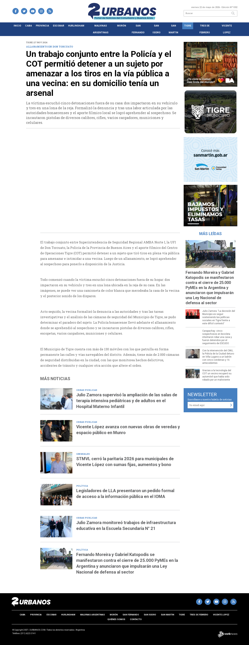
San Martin (173, 29)
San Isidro (156, 29)
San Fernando (138, 29)
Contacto (136, 619)
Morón (121, 25)
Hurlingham (76, 25)
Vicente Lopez (227, 29)
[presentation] (33, 185)
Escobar (58, 25)
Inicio (17, 25)
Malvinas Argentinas (100, 29)
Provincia (42, 25)
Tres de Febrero (204, 29)
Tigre (187, 25)
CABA (28, 25)
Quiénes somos (116, 619)
